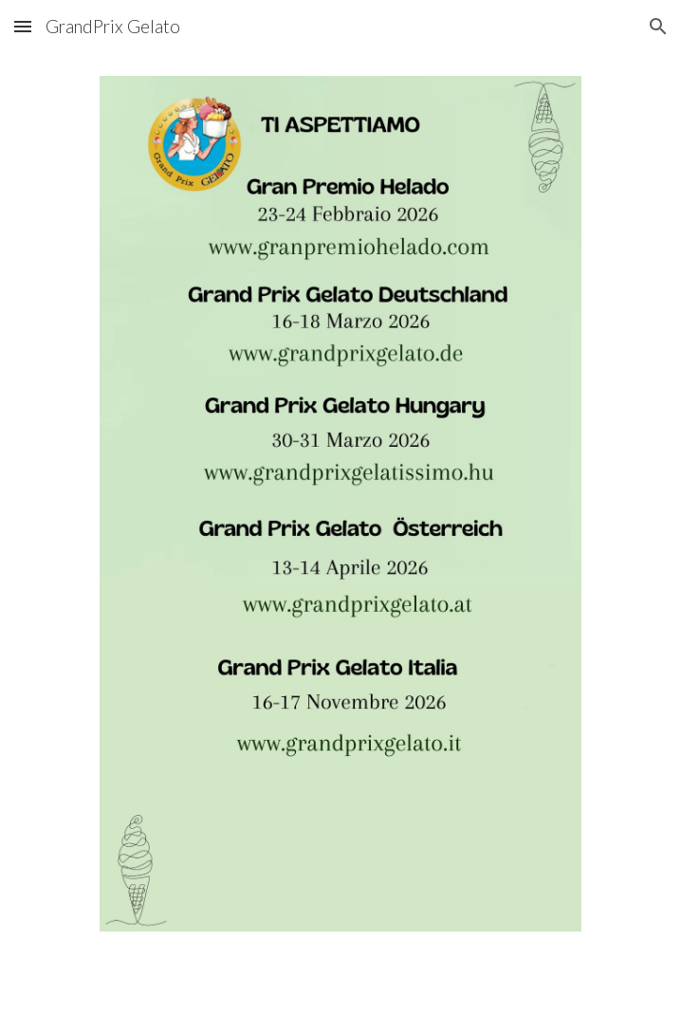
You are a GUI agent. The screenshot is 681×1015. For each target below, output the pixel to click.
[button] (23, 26)
